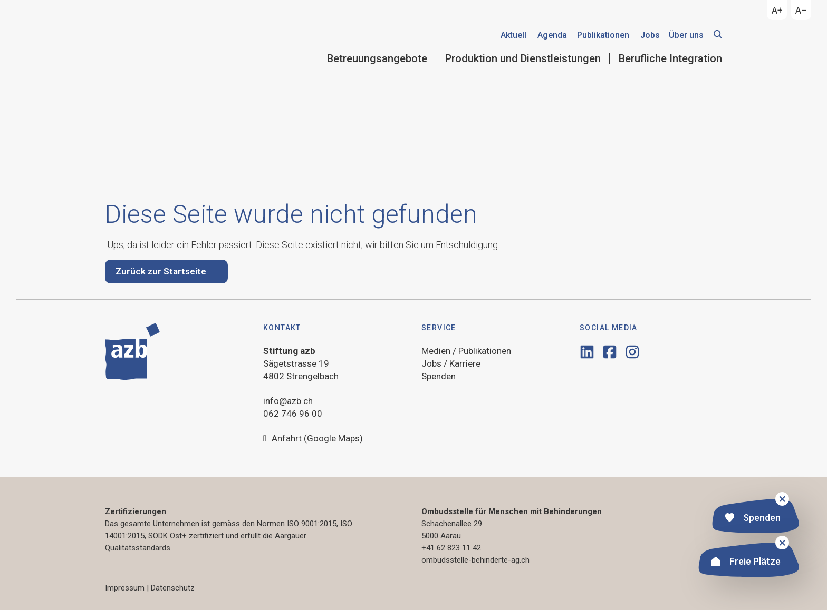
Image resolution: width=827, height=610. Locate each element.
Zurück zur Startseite (161, 271)
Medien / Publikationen (466, 351)
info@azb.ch (288, 401)
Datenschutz (173, 588)
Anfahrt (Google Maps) (313, 438)
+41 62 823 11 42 (451, 548)
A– (801, 10)
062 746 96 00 (292, 413)
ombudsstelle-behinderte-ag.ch (475, 560)
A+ (777, 10)
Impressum (125, 588)
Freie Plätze (746, 562)
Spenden (753, 519)
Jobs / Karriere (450, 363)
